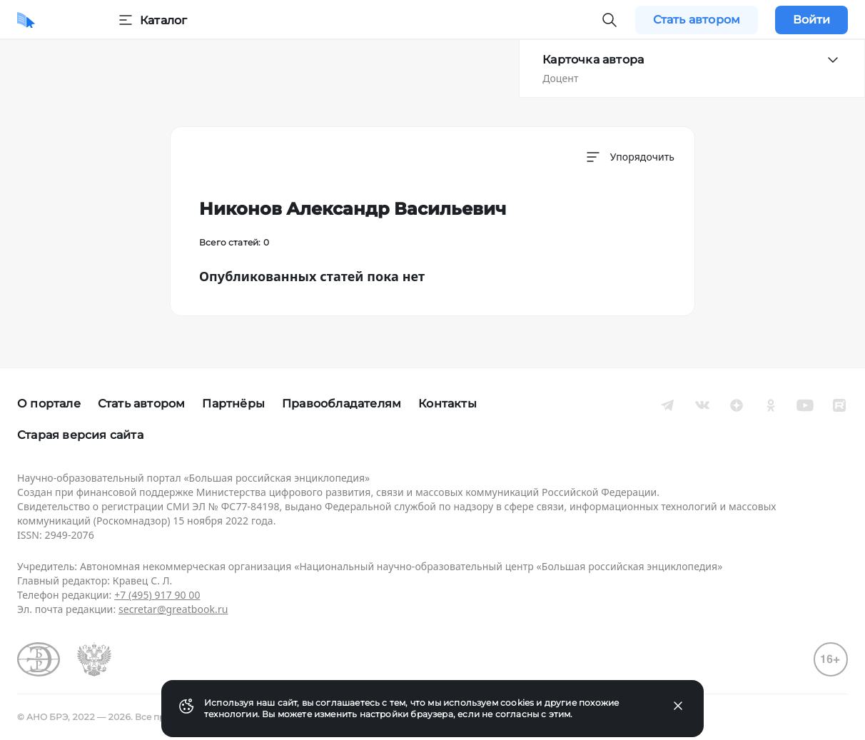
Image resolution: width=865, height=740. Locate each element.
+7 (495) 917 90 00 (157, 595)
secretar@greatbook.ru (173, 609)
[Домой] (26, 20)
